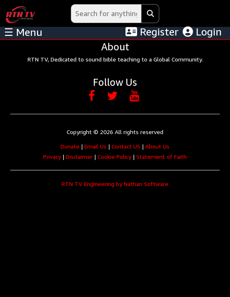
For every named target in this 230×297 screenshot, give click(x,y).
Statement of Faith (161, 156)
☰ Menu (23, 32)
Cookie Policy (114, 156)
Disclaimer (79, 156)
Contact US (126, 146)
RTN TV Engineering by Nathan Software (115, 183)
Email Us (95, 146)
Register (152, 32)
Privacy (52, 156)
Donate (69, 146)
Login (202, 32)
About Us (157, 146)
